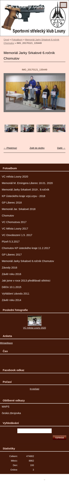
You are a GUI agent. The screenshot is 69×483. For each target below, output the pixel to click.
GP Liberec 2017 (12, 254)
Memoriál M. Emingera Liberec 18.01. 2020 (27, 183)
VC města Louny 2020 (15, 176)
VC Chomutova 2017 (14, 222)
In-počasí (34, 388)
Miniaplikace (6, 343)
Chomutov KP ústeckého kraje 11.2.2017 (26, 248)
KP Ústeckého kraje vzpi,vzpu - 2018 (23, 196)
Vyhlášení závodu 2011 (15, 293)
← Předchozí (10, 148)
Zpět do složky (37, 148)
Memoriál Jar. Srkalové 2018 (19, 209)
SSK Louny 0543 (24, 6)
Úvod (6, 39)
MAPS (5, 406)
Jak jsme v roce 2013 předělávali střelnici (26, 280)
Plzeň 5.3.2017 (11, 241)
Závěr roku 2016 (11, 274)
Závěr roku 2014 (11, 300)
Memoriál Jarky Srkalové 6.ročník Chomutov (28, 261)
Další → (61, 148)
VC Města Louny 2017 (15, 228)
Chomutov (8, 215)
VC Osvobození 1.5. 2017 (17, 235)
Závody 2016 (9, 267)
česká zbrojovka (11, 413)
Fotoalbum (17, 39)
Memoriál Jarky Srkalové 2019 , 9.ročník (25, 189)
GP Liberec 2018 (12, 202)
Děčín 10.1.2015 (11, 287)
